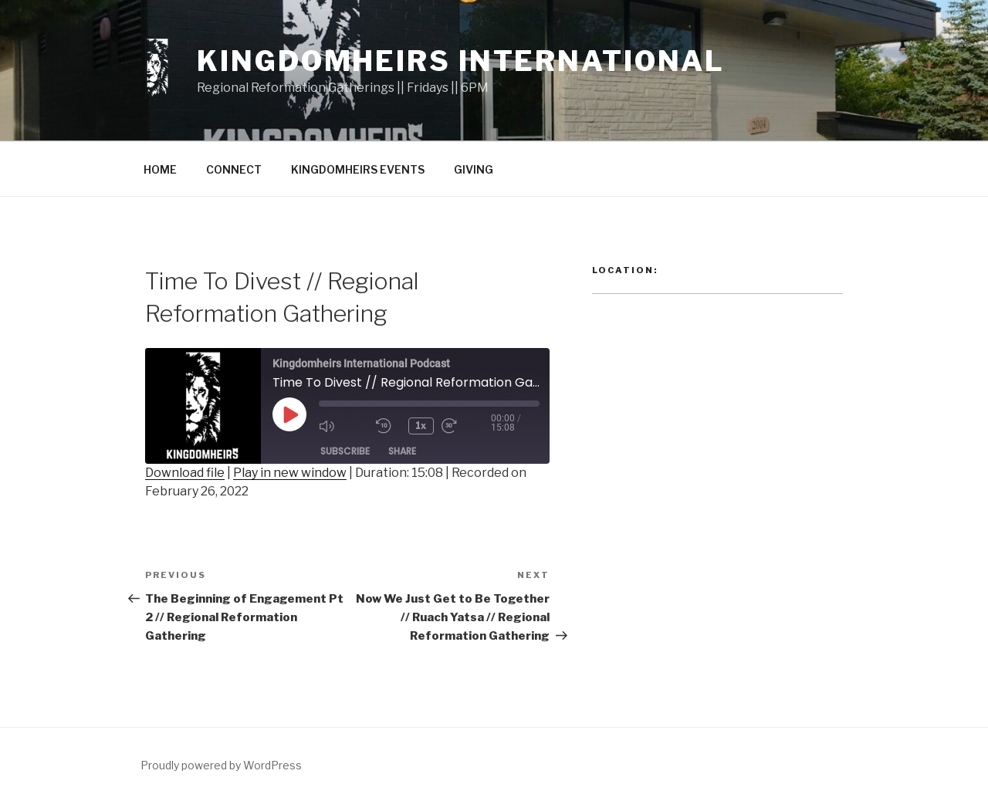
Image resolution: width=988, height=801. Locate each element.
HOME (160, 169)
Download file (185, 472)
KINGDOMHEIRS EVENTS (358, 169)
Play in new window (290, 472)
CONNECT (234, 169)
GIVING (473, 169)
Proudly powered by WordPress (221, 765)
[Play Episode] (289, 414)
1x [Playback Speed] (421, 425)
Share (402, 451)
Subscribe (345, 451)
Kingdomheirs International (461, 61)
